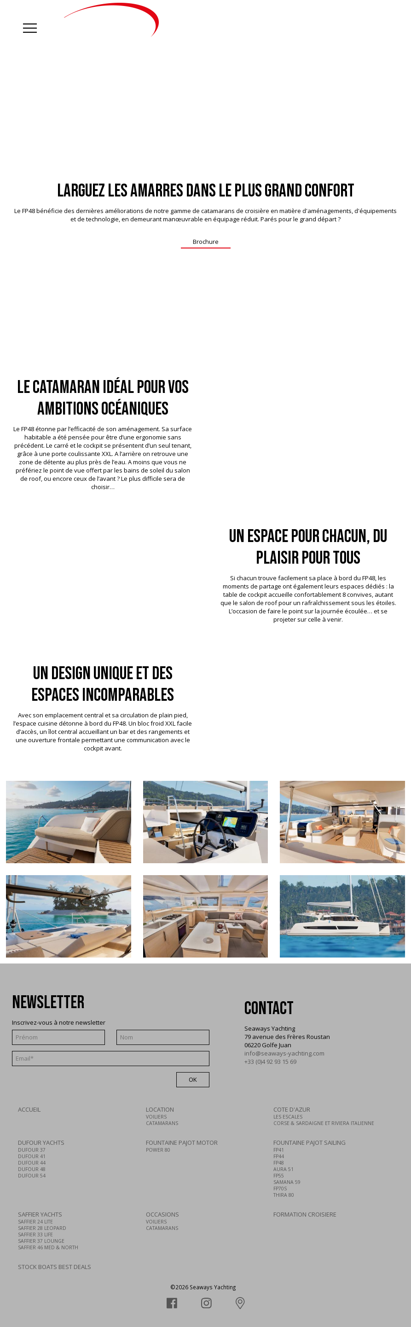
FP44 (278, 1156)
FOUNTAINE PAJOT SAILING (309, 1142)
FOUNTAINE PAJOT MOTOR (182, 1142)
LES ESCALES (287, 1117)
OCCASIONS (162, 1214)
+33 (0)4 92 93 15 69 (270, 1061)
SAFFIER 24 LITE (35, 1221)
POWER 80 (158, 1150)
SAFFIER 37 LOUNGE (41, 1241)
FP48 (278, 1163)
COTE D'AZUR (291, 1109)
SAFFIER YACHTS (40, 1214)
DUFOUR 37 (32, 1150)
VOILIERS (156, 1117)
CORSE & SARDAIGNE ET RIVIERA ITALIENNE (323, 1123)
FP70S (280, 1188)
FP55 (278, 1175)
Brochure (206, 241)
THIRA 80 (283, 1195)
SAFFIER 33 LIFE (35, 1234)
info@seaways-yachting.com (284, 1053)
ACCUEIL (29, 1109)
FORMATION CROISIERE (304, 1214)
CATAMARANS (162, 1123)
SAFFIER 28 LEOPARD (42, 1228)
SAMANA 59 (287, 1182)
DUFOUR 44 (32, 1163)
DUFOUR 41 (32, 1156)
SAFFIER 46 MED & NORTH (48, 1247)
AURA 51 (283, 1169)
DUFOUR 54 (32, 1175)
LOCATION (160, 1109)
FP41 (278, 1150)
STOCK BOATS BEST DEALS (54, 1267)
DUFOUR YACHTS (41, 1142)
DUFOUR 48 (32, 1169)
